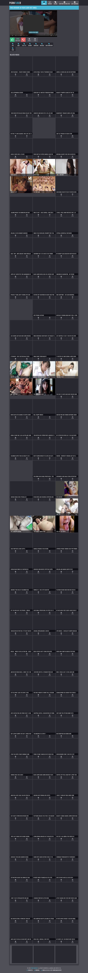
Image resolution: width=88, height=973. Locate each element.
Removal (36, 970)
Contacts (30, 970)
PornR (15, 3)
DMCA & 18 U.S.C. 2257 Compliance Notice (51, 970)
